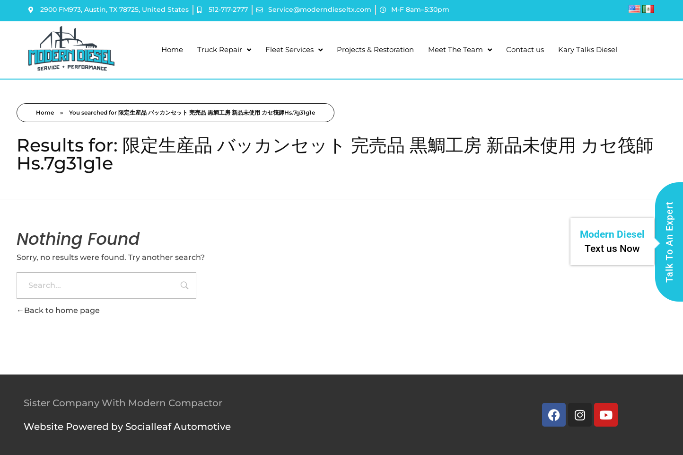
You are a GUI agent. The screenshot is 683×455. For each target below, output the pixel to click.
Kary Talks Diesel (587, 49)
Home (172, 49)
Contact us (525, 49)
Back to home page (58, 310)
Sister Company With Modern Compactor (123, 403)
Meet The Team (460, 50)
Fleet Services (294, 50)
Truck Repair (224, 50)
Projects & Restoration (375, 49)
